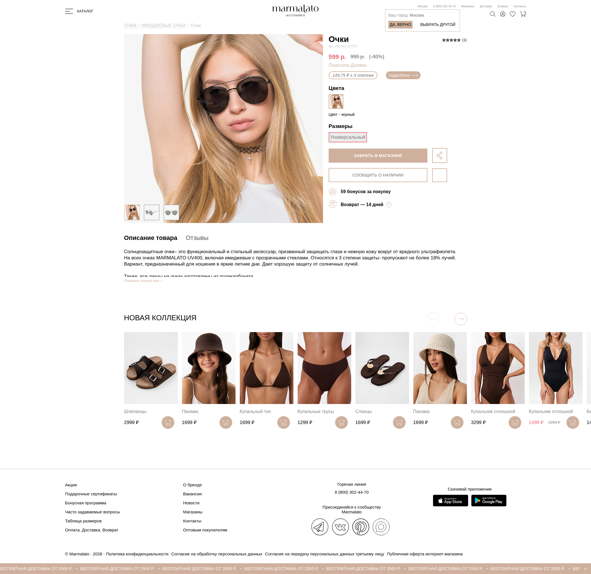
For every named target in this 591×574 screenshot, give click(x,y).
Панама (190, 411)
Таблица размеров (83, 520)
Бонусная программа (85, 502)
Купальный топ (255, 411)
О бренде (192, 484)
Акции (71, 484)
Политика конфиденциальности (137, 553)
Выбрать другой (437, 24)
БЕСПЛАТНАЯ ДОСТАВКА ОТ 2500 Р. (41, 568)
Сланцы (363, 411)
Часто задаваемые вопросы (92, 511)
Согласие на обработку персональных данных (216, 553)
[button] (460, 319)
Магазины (467, 6)
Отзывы (197, 237)
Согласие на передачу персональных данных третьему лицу (324, 553)
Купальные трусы (316, 411)
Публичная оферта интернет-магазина (425, 553)
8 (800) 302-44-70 (444, 6)
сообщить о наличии (377, 175)
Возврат (503, 6)
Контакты (520, 6)
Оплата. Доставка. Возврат (91, 529)
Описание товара (150, 237)
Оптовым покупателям (205, 529)
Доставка (486, 6)
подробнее (403, 75)
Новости (191, 502)
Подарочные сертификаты (91, 493)
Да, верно (400, 24)
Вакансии (192, 493)
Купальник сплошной (493, 411)
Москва (422, 6)
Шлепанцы (135, 411)
